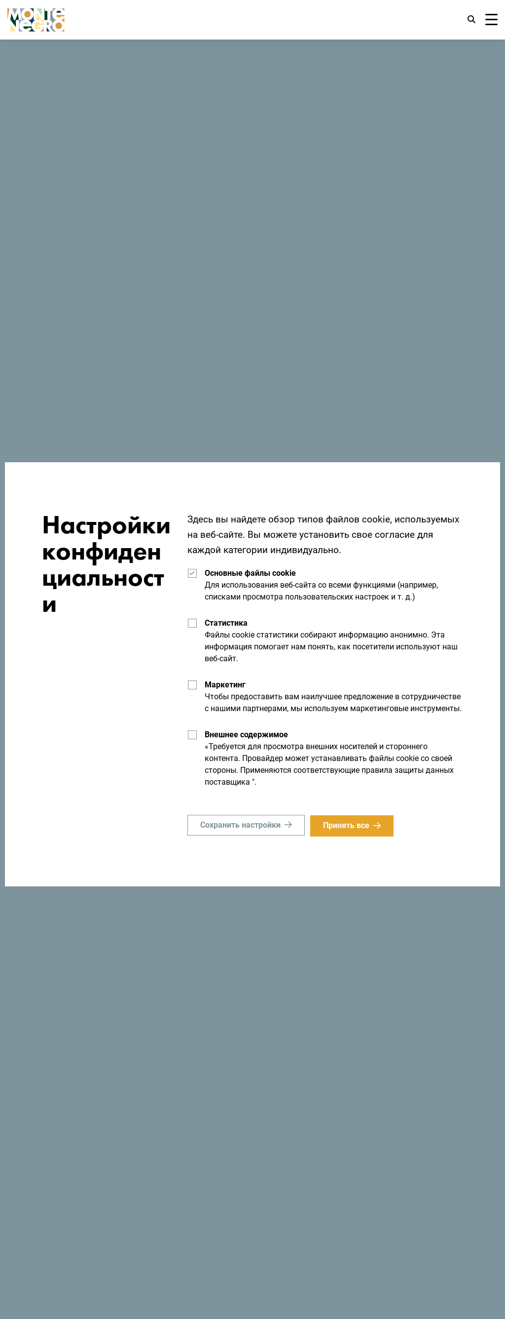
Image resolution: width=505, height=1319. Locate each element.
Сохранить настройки (240, 825)
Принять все (348, 825)
